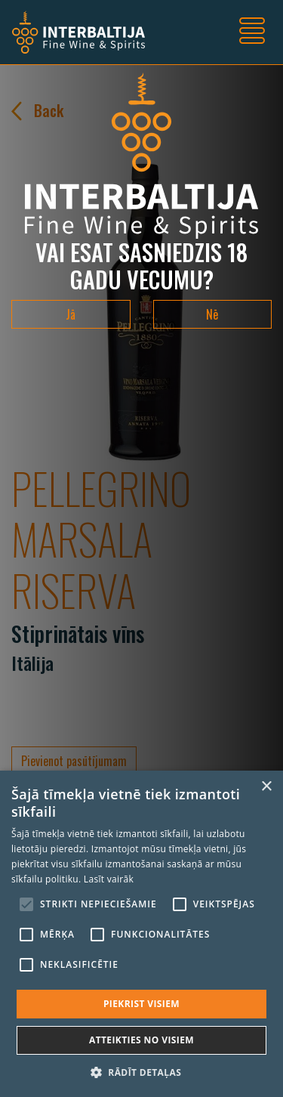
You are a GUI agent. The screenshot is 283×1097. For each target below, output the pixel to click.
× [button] (266, 787)
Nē (212, 314)
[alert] (141, 934)
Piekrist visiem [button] (141, 1003)
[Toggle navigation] (252, 32)
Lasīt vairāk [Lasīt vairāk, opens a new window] (109, 879)
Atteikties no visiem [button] (141, 1040)
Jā (70, 314)
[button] (141, 1072)
